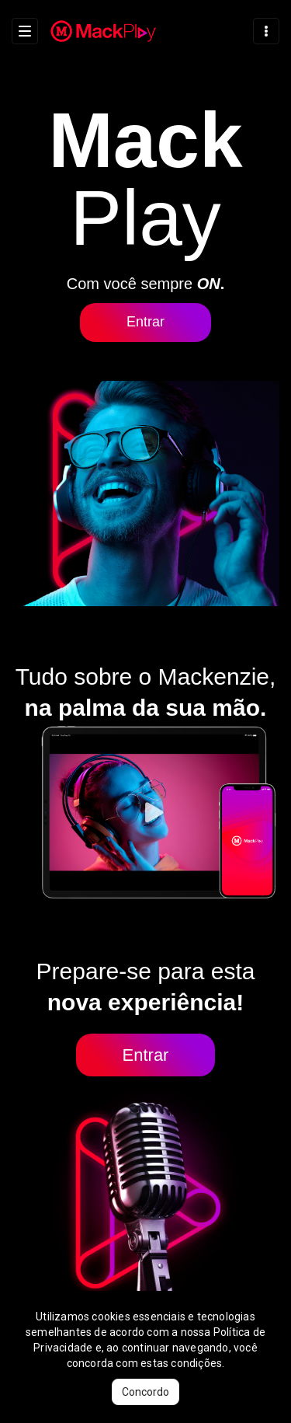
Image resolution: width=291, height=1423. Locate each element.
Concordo (145, 1392)
